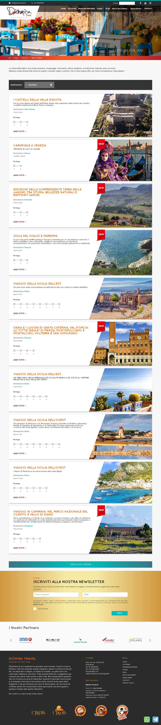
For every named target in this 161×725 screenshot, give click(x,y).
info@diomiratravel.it (17, 3)
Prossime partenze (86, 9)
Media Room (136, 9)
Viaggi (100, 9)
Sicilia (26, 291)
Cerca (115, 3)
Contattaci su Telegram (155, 719)
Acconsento (43, 609)
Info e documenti (120, 9)
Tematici (24, 58)
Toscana (27, 247)
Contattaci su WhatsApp (147, 719)
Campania (28, 526)
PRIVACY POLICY (128, 683)
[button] (39, 85)
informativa (62, 601)
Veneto (27, 153)
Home (63, 9)
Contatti (148, 9)
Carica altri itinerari (80, 564)
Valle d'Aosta (29, 109)
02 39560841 (38, 3)
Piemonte (28, 200)
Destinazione (16, 85)
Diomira (19, 12)
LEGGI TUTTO (18, 131)
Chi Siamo (72, 9)
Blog (108, 9)
